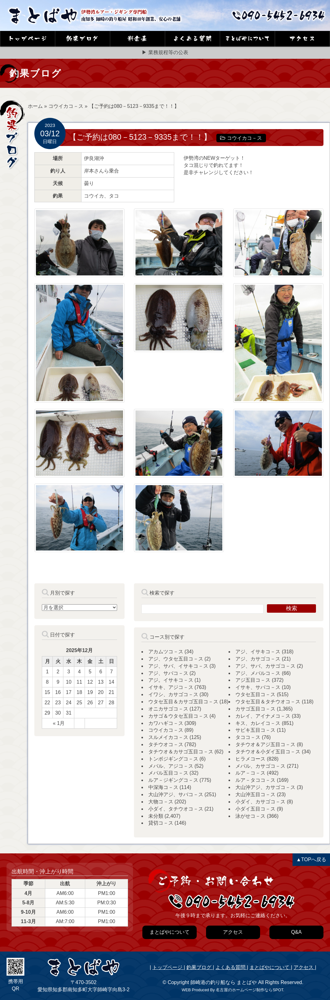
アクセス (304, 967)
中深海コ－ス (163, 787)
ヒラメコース (250, 758)
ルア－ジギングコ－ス (173, 780)
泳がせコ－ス (250, 816)
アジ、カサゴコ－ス (257, 658)
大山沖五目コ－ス (255, 794)
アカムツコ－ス (165, 651)
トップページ (168, 967)
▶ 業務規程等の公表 (165, 52)
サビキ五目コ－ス (255, 730)
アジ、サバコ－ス (168, 673)
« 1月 (59, 723)
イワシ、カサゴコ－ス (173, 694)
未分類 (155, 816)
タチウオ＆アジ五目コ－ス (265, 744)
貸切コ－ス (160, 823)
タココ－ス (247, 737)
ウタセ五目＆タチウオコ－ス (267, 701)
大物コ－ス (160, 801)
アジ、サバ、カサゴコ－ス (265, 666)
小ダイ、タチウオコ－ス (175, 809)
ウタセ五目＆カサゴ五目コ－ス (183, 701)
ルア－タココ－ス (255, 780)
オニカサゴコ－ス (168, 708)
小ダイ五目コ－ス (255, 809)
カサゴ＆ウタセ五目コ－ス (178, 716)
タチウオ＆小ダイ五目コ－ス (267, 751)
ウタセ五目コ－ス (255, 694)
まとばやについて (270, 967)
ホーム (35, 106)
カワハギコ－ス (165, 723)
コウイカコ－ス (65, 106)
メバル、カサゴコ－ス (260, 766)
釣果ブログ (199, 967)
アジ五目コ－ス (252, 680)
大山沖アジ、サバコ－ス (175, 794)
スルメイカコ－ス (168, 737)
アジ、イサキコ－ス (257, 651)
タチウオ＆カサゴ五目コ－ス (180, 751)
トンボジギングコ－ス (173, 758)
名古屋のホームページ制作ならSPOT (249, 989)
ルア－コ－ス (250, 773)
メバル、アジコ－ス (170, 766)
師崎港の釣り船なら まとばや (223, 982)
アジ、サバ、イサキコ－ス (178, 666)
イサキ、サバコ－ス (257, 687)
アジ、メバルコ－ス (257, 673)
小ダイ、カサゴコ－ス (260, 801)
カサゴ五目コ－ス (255, 708)
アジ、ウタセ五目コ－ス (175, 658)
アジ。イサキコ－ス (170, 680)
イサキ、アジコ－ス (170, 687)
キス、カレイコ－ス (257, 723)
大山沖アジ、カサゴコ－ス (265, 787)
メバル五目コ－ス (168, 773)
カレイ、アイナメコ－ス (262, 716)
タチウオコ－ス (165, 744)
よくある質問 (231, 967)
